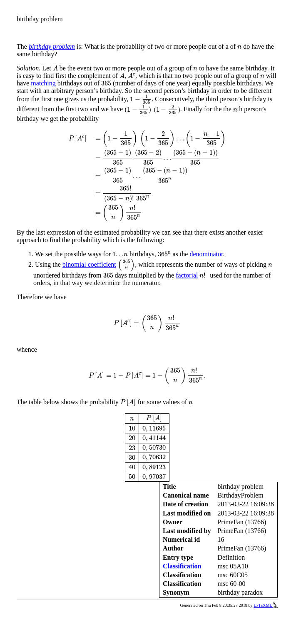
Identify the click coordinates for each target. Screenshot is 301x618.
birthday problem (52, 46)
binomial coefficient (89, 264)
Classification (182, 566)
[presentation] (239, 47)
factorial (187, 275)
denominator (206, 254)
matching (43, 83)
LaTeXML (266, 605)
